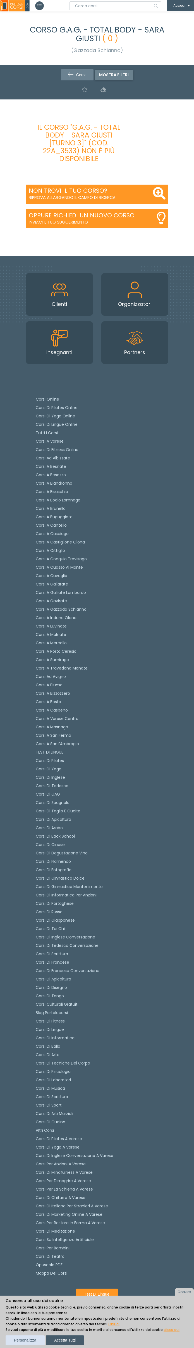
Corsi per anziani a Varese (61, 1164)
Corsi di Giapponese (55, 920)
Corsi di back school (55, 836)
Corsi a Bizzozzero (53, 693)
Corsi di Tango (50, 996)
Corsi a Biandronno (54, 483)
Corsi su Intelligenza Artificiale (65, 1239)
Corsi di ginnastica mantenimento (69, 886)
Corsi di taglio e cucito (58, 811)
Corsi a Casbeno (52, 710)
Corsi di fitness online (57, 449)
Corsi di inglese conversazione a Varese (74, 1155)
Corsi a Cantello (51, 525)
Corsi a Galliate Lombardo (61, 592)
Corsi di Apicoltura (53, 979)
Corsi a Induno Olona (56, 617)
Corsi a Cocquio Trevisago (61, 559)
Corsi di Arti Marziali (54, 1113)
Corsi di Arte (47, 1055)
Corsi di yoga (48, 769)
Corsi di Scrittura (52, 1097)
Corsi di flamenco (53, 861)
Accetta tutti (65, 1340)
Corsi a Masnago (52, 727)
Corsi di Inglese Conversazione (65, 937)
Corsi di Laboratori (53, 1080)
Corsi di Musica (50, 1088)
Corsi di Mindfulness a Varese (64, 1172)
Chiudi (113, 1324)
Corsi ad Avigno (51, 676)
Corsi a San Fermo (53, 735)
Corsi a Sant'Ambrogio (57, 744)
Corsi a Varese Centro (57, 718)
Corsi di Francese (52, 962)
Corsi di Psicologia (53, 1071)
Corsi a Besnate (51, 466)
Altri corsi (45, 1130)
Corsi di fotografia (53, 870)
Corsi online (47, 399)
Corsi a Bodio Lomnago (58, 500)
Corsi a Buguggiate (54, 517)
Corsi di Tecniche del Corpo (63, 1063)
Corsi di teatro (50, 1256)
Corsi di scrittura (52, 954)
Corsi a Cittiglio (50, 550)
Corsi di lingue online (57, 424)
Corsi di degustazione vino (62, 853)
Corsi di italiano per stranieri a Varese (72, 1206)
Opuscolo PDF (49, 1265)
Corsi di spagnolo (53, 802)
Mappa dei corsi (51, 1273)
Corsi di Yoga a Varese (58, 1147)
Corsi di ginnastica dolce (60, 878)
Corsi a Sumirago (52, 660)
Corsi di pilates (50, 760)
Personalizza (25, 1340)
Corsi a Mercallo (51, 643)
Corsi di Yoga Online (55, 416)
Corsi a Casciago (52, 533)
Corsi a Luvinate (51, 626)
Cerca (77, 75)
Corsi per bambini (53, 1248)
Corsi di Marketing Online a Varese (69, 1214)
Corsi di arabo (49, 828)
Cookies (184, 1291)
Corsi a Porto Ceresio (56, 651)
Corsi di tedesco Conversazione (67, 945)
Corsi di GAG (48, 794)
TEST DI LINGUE (49, 752)
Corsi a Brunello (51, 508)
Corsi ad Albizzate (53, 458)
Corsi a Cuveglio (51, 575)
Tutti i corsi (47, 433)
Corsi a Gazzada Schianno (61, 609)
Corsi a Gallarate (52, 584)
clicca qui (171, 1329)
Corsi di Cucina (50, 1122)
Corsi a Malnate (51, 634)
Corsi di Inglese (50, 777)
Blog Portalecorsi (52, 1012)
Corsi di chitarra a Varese (60, 1197)
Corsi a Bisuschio (52, 491)
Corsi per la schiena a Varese (64, 1189)
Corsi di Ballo (48, 1046)
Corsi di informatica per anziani (66, 895)
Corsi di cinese (50, 844)
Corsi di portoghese (55, 903)
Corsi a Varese (50, 441)
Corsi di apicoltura (53, 819)
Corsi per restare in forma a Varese (70, 1223)
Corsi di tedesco (52, 786)
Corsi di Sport (49, 1105)
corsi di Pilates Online (57, 407)
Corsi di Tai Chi (50, 928)
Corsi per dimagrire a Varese (63, 1181)
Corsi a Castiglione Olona (60, 542)
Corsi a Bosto (48, 702)
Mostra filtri (114, 75)
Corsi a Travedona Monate (62, 668)
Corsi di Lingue (50, 1029)
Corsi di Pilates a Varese (59, 1139)
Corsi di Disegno (51, 987)
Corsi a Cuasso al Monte (59, 567)
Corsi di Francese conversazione (67, 970)
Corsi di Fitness (50, 1021)
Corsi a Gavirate (51, 601)
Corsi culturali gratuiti (57, 1004)
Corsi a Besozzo (51, 475)
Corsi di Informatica (55, 1038)
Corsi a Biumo (49, 685)
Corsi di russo (49, 912)
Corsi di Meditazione (55, 1231)
